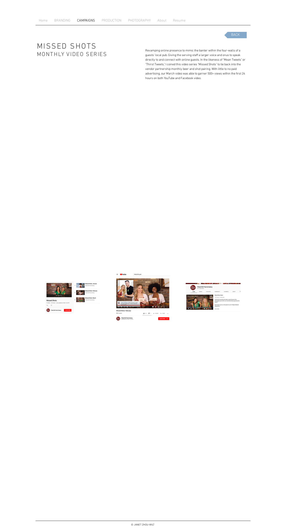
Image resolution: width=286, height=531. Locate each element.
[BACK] (235, 35)
